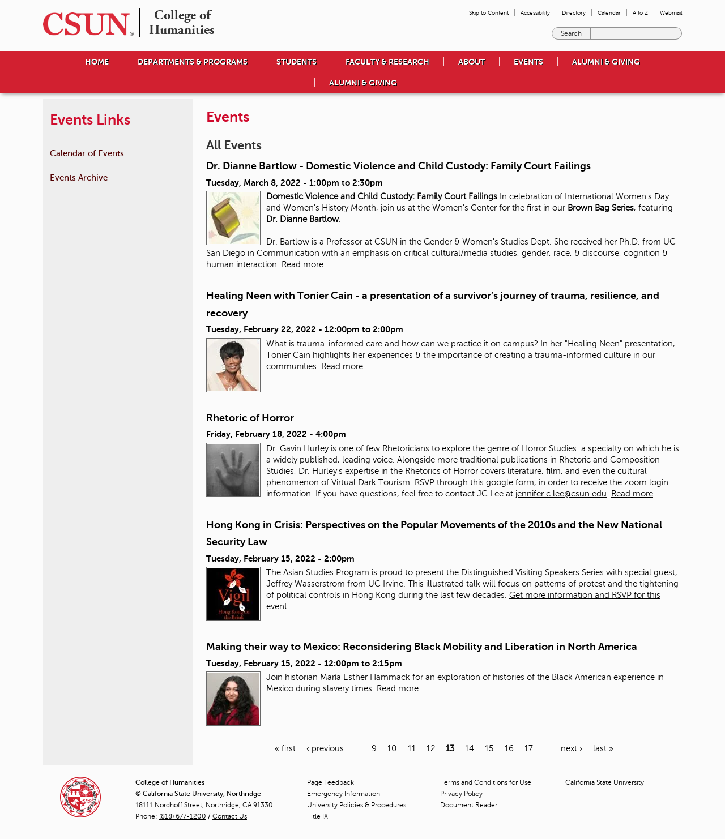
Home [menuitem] (97, 61)
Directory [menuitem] (574, 13)
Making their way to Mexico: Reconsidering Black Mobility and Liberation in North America (421, 646)
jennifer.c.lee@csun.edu (561, 493)
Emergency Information (343, 794)
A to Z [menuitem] (640, 13)
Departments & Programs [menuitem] (193, 61)
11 (412, 748)
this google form (502, 482)
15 (489, 748)
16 (509, 748)
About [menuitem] (471, 61)
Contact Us (229, 816)
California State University (604, 782)
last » (603, 748)
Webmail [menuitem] (671, 13)
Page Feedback (330, 782)
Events (528, 61)
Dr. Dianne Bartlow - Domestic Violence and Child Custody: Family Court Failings (398, 166)
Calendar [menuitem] (609, 13)
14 (469, 748)
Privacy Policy (461, 794)
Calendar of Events (87, 153)
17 (528, 748)
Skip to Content (489, 13)
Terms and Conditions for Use (485, 782)
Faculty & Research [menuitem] (387, 61)
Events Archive (79, 177)
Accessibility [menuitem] (535, 13)
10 (391, 748)
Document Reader (468, 805)
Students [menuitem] (296, 61)
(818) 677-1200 (182, 816)
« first (285, 748)
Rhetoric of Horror (250, 417)
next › (571, 748)
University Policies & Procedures (356, 805)
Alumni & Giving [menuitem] (606, 61)
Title (317, 816)
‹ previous (325, 748)
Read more (302, 264)
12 (431, 748)
